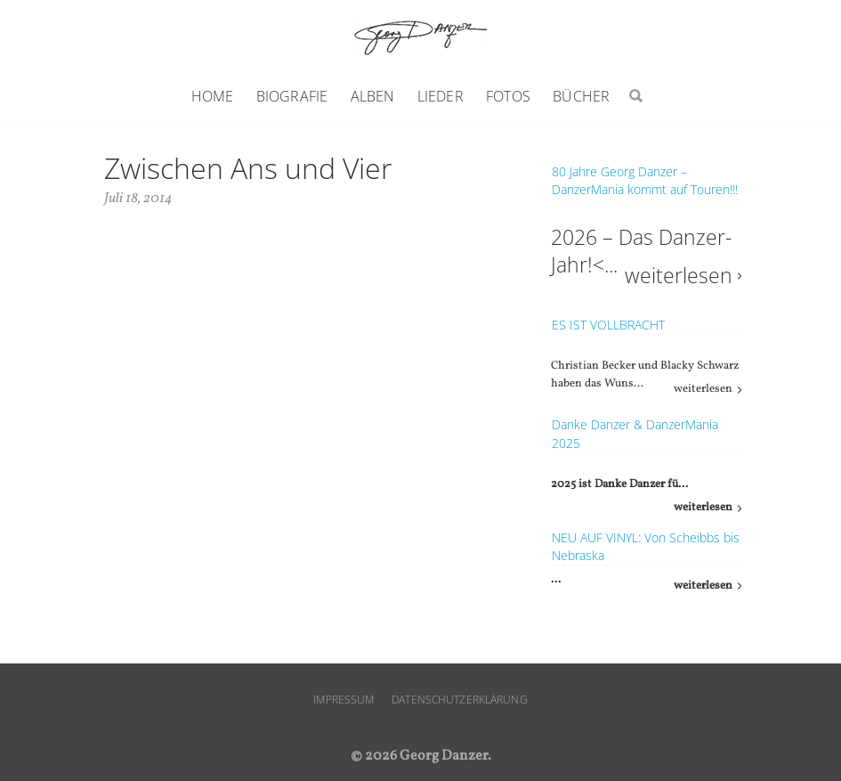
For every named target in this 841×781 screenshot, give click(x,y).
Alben (373, 96)
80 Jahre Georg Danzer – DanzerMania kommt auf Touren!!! (645, 180)
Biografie (292, 96)
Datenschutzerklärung (459, 699)
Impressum (343, 699)
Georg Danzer (421, 37)
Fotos (508, 96)
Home (212, 96)
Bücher (581, 96)
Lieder (440, 96)
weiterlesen (678, 275)
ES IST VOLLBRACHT (608, 324)
